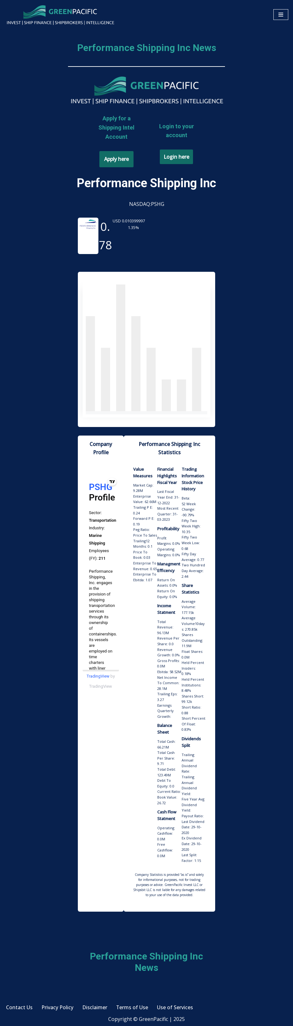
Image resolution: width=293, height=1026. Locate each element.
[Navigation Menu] (280, 14)
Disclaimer (94, 1008)
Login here (176, 156)
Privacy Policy (57, 1008)
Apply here (116, 159)
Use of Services (175, 1008)
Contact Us (19, 1008)
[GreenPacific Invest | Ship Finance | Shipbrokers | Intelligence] (60, 14)
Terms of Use (132, 1008)
